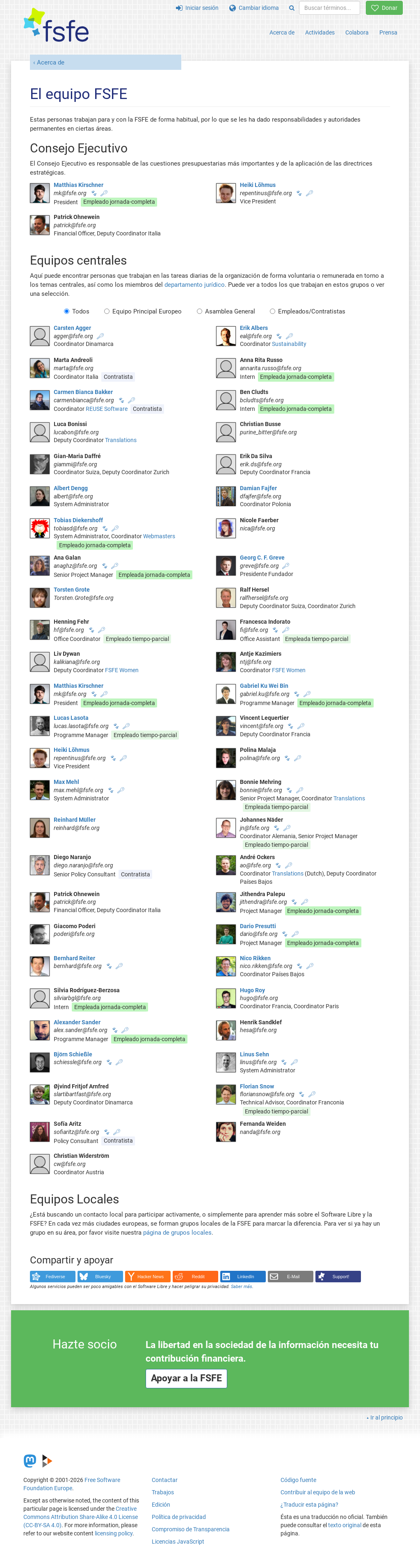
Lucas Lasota (71, 717)
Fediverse (55, 1276)
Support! (341, 1276)
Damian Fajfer (258, 488)
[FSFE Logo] (56, 25)
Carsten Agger (72, 328)
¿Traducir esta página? (309, 1504)
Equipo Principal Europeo (143, 311)
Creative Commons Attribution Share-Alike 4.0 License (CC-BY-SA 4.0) (80, 1516)
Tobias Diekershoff (78, 520)
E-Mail (293, 1276)
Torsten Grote (72, 589)
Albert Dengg (71, 488)
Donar (384, 8)
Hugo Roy (252, 990)
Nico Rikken (255, 958)
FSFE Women (122, 670)
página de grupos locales (177, 1232)
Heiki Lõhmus (258, 185)
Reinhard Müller (75, 819)
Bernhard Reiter (74, 958)
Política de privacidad (179, 1517)
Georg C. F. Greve (262, 557)
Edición (161, 1504)
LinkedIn (245, 1276)
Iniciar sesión (197, 8)
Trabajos (163, 1492)
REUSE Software (107, 409)
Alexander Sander (77, 1022)
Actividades (320, 32)
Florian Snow (257, 1086)
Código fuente (298, 1480)
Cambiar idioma (254, 8)
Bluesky (103, 1276)
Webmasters (159, 536)
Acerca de (281, 32)
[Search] (291, 7)
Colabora (357, 32)
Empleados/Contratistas (307, 311)
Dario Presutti (258, 926)
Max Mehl (66, 782)
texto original (344, 1525)
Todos (76, 311)
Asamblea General (226, 311)
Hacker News (150, 1276)
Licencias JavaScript (178, 1541)
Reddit (198, 1276)
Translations (121, 440)
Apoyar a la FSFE (186, 1378)
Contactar (165, 1480)
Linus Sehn (254, 1054)
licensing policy (113, 1533)
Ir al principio (386, 1417)
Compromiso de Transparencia (191, 1529)
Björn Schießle (73, 1054)
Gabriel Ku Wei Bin (264, 685)
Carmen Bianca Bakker (83, 392)
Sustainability (289, 344)
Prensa (388, 32)
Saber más (241, 1286)
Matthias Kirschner (78, 185)
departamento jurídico (194, 284)
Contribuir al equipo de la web (318, 1492)
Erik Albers (254, 328)
